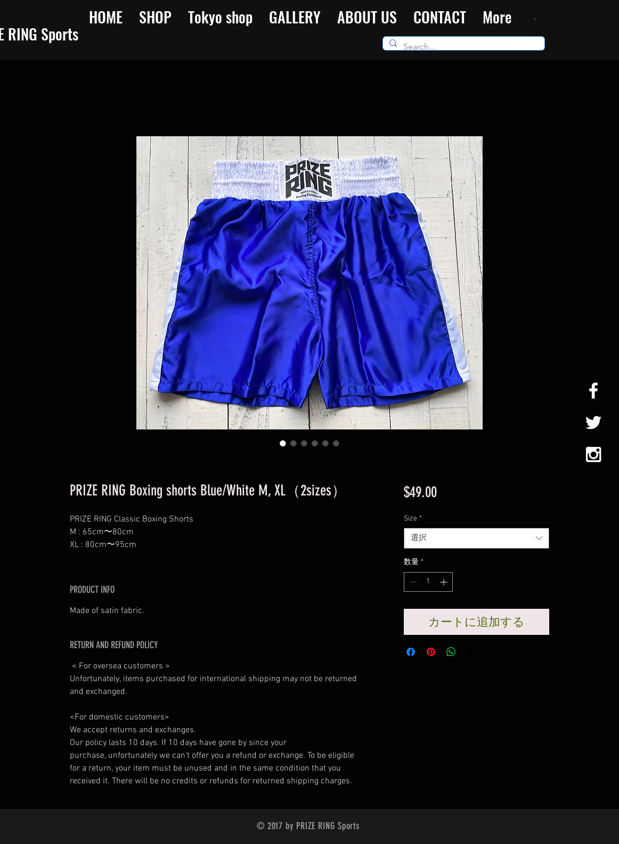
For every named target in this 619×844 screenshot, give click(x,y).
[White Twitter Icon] (593, 422)
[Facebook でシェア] (410, 652)
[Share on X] (471, 652)
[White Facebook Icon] (593, 390)
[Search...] (462, 47)
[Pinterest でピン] (431, 652)
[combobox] (476, 538)
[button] (536, 19)
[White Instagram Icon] (593, 454)
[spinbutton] (428, 582)
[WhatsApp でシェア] (451, 652)
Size (413, 518)
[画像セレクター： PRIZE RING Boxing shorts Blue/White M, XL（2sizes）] (283, 443)
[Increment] (444, 582)
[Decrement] (412, 582)
